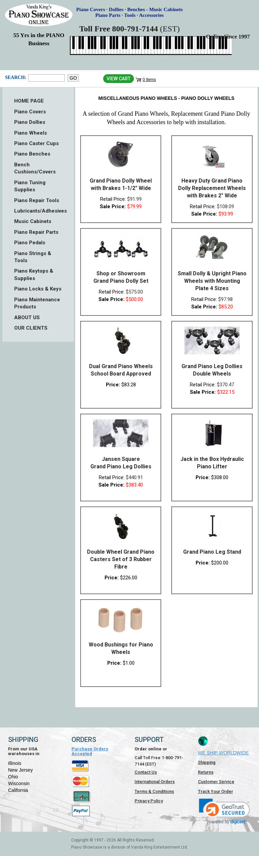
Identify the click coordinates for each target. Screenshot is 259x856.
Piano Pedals (29, 243)
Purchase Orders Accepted (89, 751)
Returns (205, 772)
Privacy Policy (149, 800)
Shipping (206, 762)
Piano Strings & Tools (32, 257)
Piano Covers (30, 112)
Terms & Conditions (154, 791)
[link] (224, 811)
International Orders (155, 781)
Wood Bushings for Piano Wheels (121, 648)
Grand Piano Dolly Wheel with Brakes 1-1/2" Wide (121, 184)
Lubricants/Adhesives (38, 211)
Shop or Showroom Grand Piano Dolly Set (120, 277)
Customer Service (216, 781)
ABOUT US (27, 317)
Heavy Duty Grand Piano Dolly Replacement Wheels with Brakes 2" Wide (212, 188)
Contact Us (146, 772)
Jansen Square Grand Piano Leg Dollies (120, 463)
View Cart (119, 78)
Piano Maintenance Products (37, 303)
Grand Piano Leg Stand (212, 552)
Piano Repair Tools (36, 200)
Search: (15, 77)
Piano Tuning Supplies (30, 186)
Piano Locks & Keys (37, 289)
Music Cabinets (32, 221)
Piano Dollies (29, 122)
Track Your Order (215, 791)
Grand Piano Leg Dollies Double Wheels (211, 370)
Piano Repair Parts (36, 232)
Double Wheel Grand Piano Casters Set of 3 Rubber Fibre (120, 559)
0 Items (149, 79)
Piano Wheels (30, 133)
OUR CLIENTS (31, 328)
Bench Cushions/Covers (35, 168)
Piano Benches (32, 154)
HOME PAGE (29, 101)
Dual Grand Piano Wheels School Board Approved (121, 370)
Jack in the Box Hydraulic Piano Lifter (212, 463)
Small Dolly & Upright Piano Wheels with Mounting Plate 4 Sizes (212, 281)
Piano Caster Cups (36, 143)
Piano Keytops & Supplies (33, 274)
